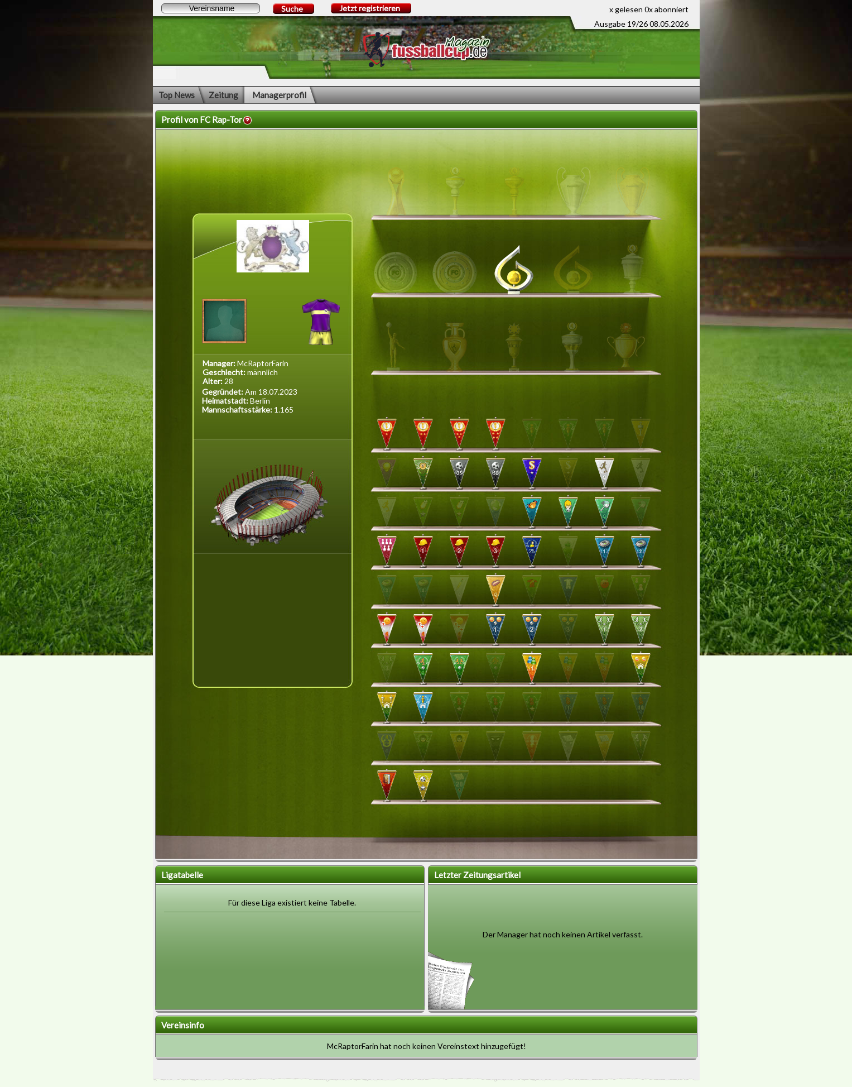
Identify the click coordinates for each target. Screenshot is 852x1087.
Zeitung (223, 95)
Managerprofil (279, 95)
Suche (292, 8)
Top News (176, 95)
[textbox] (210, 8)
